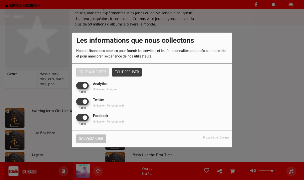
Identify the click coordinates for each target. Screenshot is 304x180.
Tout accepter (92, 72)
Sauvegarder (91, 139)
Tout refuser (127, 72)
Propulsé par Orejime (216, 138)
